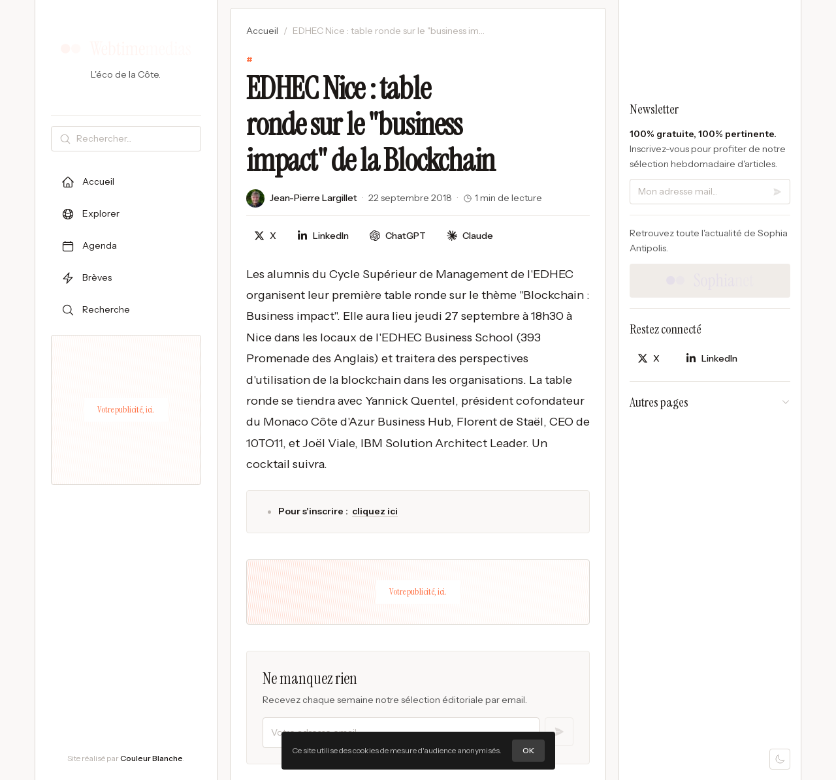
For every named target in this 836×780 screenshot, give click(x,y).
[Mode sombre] (779, 759)
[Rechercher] (135, 139)
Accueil (262, 31)
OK (528, 750)
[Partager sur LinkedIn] (323, 236)
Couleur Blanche (151, 758)
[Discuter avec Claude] (470, 236)
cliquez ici (375, 511)
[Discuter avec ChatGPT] (398, 236)
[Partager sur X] (265, 236)
